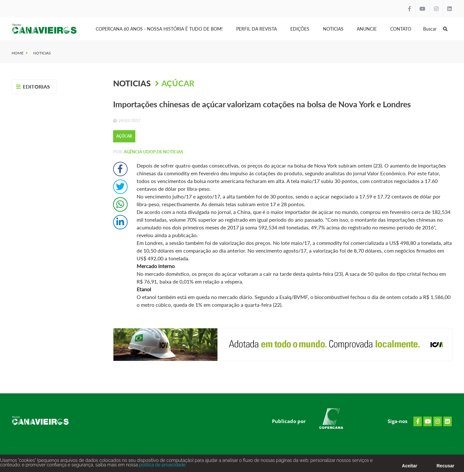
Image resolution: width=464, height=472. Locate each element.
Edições (299, 29)
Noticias (333, 29)
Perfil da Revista (256, 29)
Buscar (435, 29)
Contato (400, 29)
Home (18, 53)
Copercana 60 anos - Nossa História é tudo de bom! (159, 29)
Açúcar (177, 83)
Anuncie (367, 29)
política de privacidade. (162, 466)
